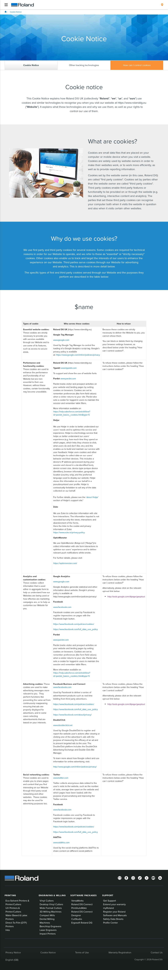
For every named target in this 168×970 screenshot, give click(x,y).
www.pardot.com (68, 378)
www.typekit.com (69, 368)
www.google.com (61, 340)
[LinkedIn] (160, 878)
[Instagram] (133, 878)
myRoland (108, 908)
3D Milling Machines (50, 911)
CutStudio (76, 919)
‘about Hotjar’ (92, 497)
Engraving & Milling (52, 895)
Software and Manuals (115, 915)
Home (5, 12)
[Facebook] (126, 878)
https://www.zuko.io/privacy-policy (69, 532)
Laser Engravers (48, 930)
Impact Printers (48, 933)
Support (107, 895)
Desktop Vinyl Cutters (51, 904)
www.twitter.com (60, 777)
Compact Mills (47, 915)
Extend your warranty (114, 904)
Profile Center (110, 922)
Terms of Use (82, 952)
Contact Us (156, 952)
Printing (10, 895)
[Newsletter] (119, 878)
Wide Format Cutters (51, 908)
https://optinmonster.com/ (65, 563)
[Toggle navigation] (6, 4)
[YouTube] (153, 878)
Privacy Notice (13, 952)
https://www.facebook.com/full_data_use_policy (75, 629)
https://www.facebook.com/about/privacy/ (72, 714)
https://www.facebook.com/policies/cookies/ (73, 624)
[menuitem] (162, 4)
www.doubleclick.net (62, 725)
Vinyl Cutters (47, 900)
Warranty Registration (119, 952)
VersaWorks (77, 900)
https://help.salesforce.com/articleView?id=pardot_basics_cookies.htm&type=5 (71, 413)
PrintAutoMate (79, 908)
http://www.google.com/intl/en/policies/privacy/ (75, 766)
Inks (8, 930)
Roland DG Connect (82, 904)
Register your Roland (114, 911)
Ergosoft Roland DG (81, 922)
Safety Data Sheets (113, 919)
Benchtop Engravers (50, 926)
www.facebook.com (62, 607)
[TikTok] (140, 878)
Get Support (109, 900)
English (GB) (12, 959)
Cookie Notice (16, 12)
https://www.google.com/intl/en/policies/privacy (78, 354)
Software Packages (83, 895)
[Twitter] (146, 878)
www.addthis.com (61, 842)
